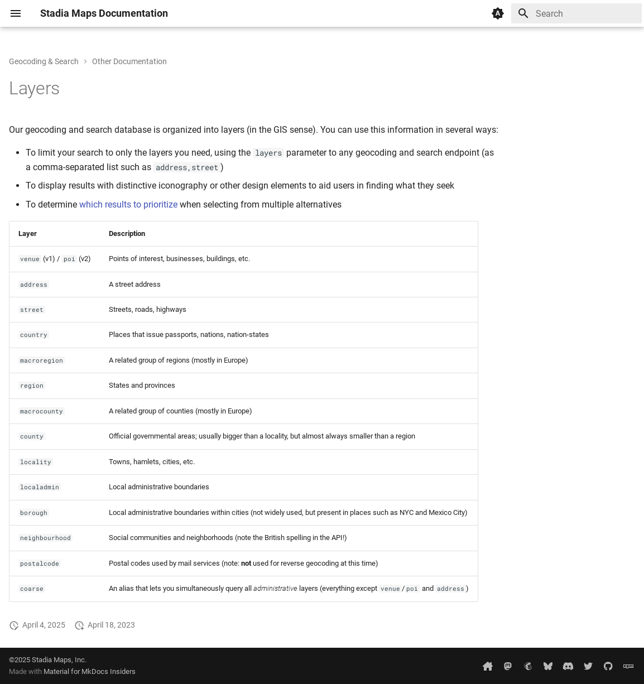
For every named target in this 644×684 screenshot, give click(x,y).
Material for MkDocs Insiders (90, 671)
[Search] (576, 13)
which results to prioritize (128, 204)
